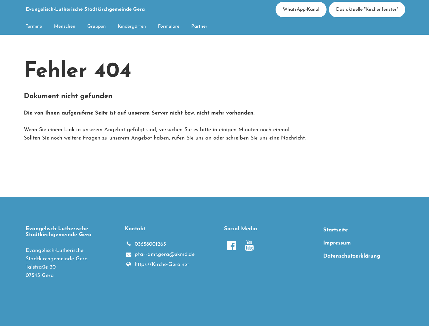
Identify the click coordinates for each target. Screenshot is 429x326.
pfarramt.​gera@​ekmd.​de (160, 255)
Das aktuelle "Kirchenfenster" (367, 9)
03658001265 (145, 244)
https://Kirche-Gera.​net (157, 265)
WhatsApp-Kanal (301, 9)
